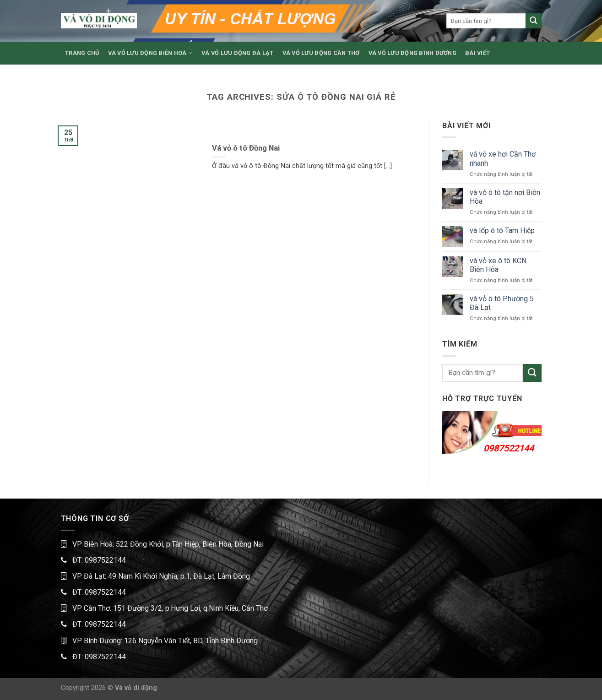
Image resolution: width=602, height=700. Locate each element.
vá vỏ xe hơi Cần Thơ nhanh (503, 158)
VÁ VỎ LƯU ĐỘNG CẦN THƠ (321, 52)
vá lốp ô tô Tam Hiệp (502, 230)
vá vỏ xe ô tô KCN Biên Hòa (498, 265)
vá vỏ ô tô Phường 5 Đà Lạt (502, 303)
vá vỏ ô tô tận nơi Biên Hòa (505, 197)
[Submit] (533, 21)
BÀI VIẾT (477, 52)
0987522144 (508, 448)
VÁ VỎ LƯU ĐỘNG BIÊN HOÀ (150, 53)
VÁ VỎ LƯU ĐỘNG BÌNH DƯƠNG (412, 52)
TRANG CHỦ (82, 52)
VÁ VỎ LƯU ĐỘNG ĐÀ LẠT (237, 52)
